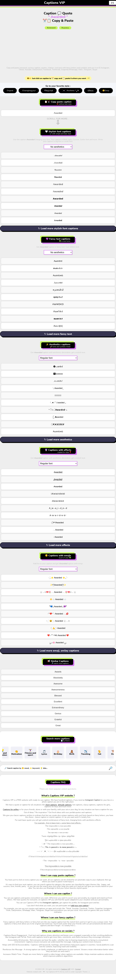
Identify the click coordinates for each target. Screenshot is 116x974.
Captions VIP (54, 3)
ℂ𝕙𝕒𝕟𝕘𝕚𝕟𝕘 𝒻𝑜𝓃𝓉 (28, 90)
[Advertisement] (58, 48)
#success (65, 28)
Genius (58, 713)
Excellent (58, 701)
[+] (112, 3)
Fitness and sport (30, 752)
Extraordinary (58, 707)
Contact (78, 969)
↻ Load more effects (58, 545)
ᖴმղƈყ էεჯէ (48, 90)
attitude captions (65, 805)
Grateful (58, 719)
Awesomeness (58, 690)
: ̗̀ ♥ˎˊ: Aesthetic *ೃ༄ (70, 90)
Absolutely (58, 678)
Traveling (85, 752)
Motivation (16, 752)
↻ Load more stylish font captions (58, 228)
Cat (99, 752)
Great (57, 725)
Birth (71, 752)
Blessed (58, 696)
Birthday (58, 752)
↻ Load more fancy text (58, 334)
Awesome (58, 684)
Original (10, 90)
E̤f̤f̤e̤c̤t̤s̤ (90, 90)
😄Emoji (105, 90)
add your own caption (79, 906)
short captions (51, 805)
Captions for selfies (11, 809)
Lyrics (44, 752)
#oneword (51, 28)
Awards (58, 672)
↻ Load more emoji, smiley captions (58, 650)
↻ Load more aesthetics (58, 439)
